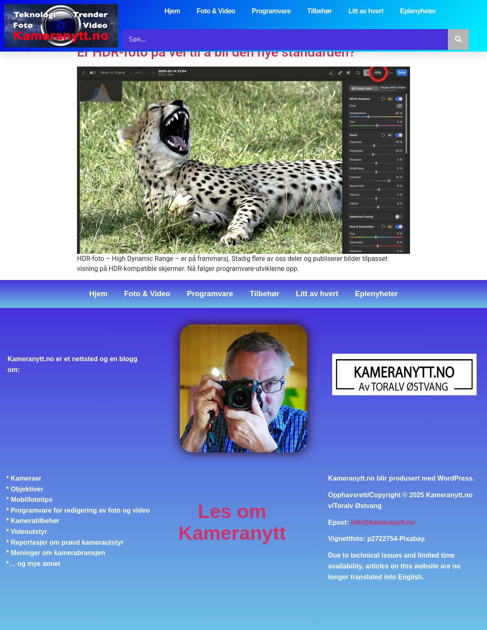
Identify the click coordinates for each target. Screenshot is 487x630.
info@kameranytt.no (383, 522)
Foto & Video (215, 11)
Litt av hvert (365, 11)
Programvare (271, 11)
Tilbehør (319, 11)
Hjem (172, 11)
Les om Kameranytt (232, 522)
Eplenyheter (418, 11)
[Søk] (458, 39)
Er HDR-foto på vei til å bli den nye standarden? (216, 52)
